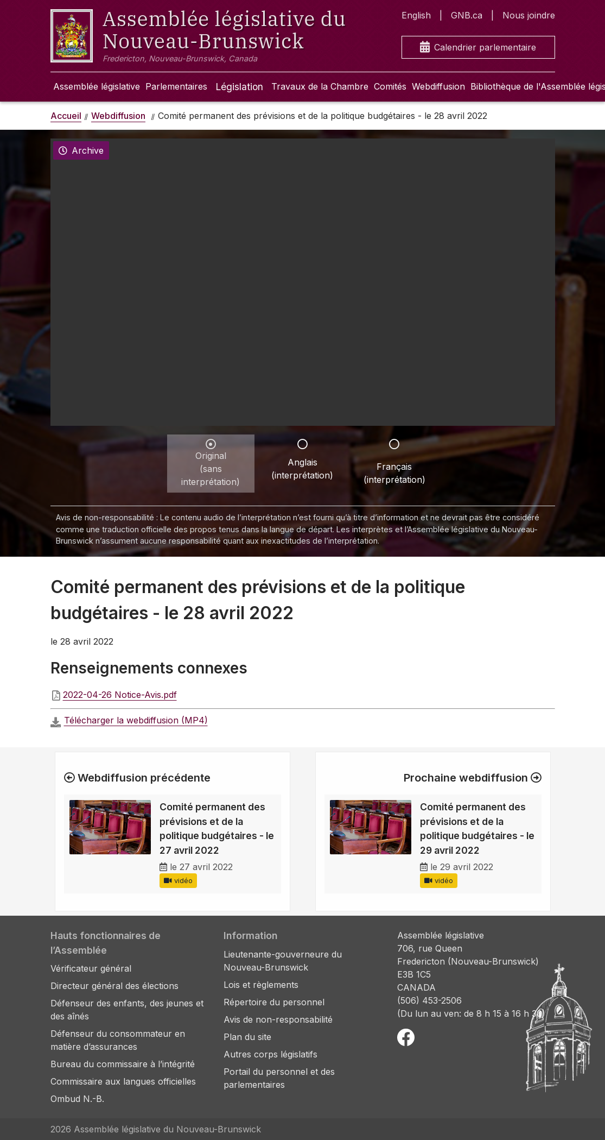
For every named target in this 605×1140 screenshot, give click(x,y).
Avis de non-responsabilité (278, 1019)
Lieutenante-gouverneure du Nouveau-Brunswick (283, 961)
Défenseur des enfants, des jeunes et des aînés (126, 1010)
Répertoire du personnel (274, 1002)
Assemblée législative (96, 86)
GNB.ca (466, 15)
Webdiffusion (438, 86)
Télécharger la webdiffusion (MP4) (136, 720)
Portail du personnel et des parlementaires (279, 1078)
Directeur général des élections (114, 985)
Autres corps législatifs (270, 1054)
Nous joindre (528, 15)
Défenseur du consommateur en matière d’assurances (117, 1040)
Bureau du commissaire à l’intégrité (122, 1064)
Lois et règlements (261, 984)
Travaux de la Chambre (319, 86)
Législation (239, 86)
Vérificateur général (90, 968)
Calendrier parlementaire (478, 47)
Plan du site (247, 1036)
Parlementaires (176, 86)
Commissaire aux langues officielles (123, 1081)
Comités (390, 86)
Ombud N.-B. (77, 1098)
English (416, 15)
